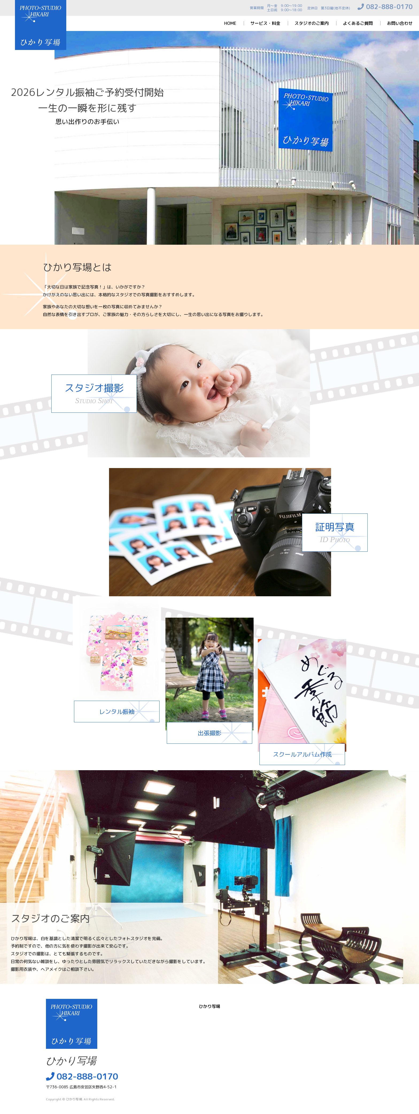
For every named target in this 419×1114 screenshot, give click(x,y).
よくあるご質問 (358, 23)
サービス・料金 (265, 23)
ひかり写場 (74, 1099)
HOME (230, 23)
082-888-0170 (389, 6)
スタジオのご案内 (311, 23)
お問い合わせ (400, 23)
